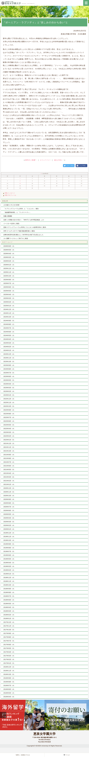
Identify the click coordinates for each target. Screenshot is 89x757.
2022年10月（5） (9, 406)
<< (41, 173)
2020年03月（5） (9, 522)
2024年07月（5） (9, 328)
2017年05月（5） (9, 648)
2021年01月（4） (9, 484)
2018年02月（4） (9, 615)
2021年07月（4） (9, 462)
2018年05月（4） (9, 603)
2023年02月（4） (9, 391)
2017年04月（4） (9, 652)
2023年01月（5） (9, 395)
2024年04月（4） (9, 339)
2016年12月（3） (9, 667)
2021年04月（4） (9, 473)
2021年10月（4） (9, 451)
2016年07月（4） (9, 685)
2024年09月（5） (9, 320)
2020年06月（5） (9, 510)
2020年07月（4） (9, 507)
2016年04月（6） (9, 697)
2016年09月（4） (9, 678)
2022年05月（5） (9, 425)
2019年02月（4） (9, 570)
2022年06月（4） (9, 421)
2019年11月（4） (9, 536)
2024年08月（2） (9, 324)
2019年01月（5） (9, 574)
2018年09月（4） (9, 589)
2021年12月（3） (9, 443)
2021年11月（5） (9, 447)
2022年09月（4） (9, 410)
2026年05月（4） (9, 250)
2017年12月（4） (9, 622)
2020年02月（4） (9, 525)
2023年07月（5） (9, 373)
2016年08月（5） (9, 682)
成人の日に (58, 160)
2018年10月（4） (9, 585)
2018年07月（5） (9, 596)
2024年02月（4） (9, 346)
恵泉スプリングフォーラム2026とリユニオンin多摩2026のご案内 (24, 227)
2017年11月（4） (9, 626)
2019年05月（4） (9, 559)
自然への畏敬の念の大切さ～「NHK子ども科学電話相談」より (23, 220)
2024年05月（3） (9, 335)
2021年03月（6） (9, 477)
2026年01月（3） (9, 265)
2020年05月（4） (9, 514)
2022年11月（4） (9, 402)
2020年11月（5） (9, 492)
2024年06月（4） (9, 332)
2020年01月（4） (9, 529)
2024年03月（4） (9, 343)
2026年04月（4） (9, 253)
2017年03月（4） (9, 656)
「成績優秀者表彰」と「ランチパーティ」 (17, 212)
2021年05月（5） (9, 469)
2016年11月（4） (9, 670)
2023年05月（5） (9, 380)
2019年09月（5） (9, 544)
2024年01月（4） (9, 350)
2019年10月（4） (9, 540)
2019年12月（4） (9, 533)
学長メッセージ (10, 193)
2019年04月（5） (9, 562)
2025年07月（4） (9, 283)
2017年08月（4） (9, 637)
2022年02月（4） (9, 436)
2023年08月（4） (9, 369)
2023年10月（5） (9, 361)
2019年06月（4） (9, 555)
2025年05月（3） (9, 291)
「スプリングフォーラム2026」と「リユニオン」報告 (21, 208)
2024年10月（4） (9, 317)
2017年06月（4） (9, 644)
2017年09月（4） (9, 633)
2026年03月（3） (9, 257)
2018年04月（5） (9, 607)
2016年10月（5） (9, 674)
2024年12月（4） (9, 309)
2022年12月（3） (9, 399)
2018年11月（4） (9, 581)
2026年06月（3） (9, 246)
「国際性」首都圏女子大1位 (22, 755)
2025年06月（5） (9, 287)
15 (20, 183)
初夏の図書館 (7, 216)
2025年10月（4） (9, 276)
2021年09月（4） (9, 454)
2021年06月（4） (9, 466)
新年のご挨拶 (30, 160)
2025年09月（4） (9, 279)
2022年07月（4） (9, 417)
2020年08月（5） (9, 503)
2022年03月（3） (9, 432)
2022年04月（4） (9, 428)
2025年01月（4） (9, 306)
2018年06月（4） (9, 600)
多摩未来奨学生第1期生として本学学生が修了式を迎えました (23, 235)
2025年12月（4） (9, 268)
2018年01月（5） (9, 618)
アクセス (67, 755)
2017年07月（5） (9, 641)
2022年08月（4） (9, 414)
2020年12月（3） (9, 488)
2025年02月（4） (9, 302)
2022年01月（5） (9, 440)
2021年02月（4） (9, 481)
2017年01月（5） (9, 663)
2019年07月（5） (9, 551)
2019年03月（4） (9, 566)
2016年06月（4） (9, 689)
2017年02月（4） (9, 659)
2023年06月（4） (9, 376)
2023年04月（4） (9, 384)
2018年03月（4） (9, 611)
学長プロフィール (10, 195)
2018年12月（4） (9, 577)
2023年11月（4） (9, 358)
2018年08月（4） (9, 592)
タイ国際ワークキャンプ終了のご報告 (15, 238)
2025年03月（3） (9, 298)
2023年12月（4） (9, 354)
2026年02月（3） (9, 261)
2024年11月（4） (9, 313)
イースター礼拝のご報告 (11, 223)
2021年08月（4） (9, 458)
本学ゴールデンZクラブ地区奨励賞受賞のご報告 (19, 231)
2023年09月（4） (9, 365)
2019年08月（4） (9, 548)
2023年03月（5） (9, 387)
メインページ (45, 160)
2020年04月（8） (9, 518)
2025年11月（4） (9, 272)
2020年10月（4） (9, 495)
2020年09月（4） (9, 499)
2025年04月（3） (9, 294)
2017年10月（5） (9, 630)
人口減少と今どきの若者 (11, 205)
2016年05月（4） (9, 693)
